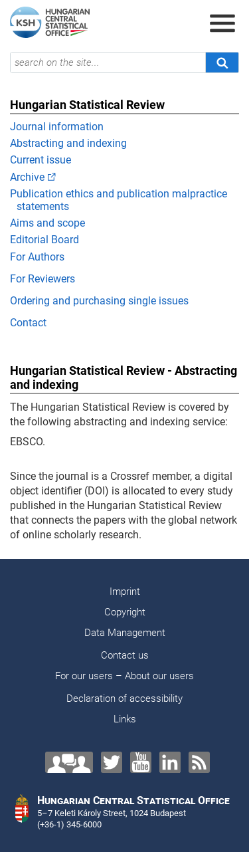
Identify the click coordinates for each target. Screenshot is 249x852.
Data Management (124, 633)
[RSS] (199, 762)
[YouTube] (140, 762)
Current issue (40, 160)
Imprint (125, 591)
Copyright (124, 612)
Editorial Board (44, 239)
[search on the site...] (108, 62)
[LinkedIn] (170, 762)
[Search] (221, 62)
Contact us (125, 655)
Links (125, 719)
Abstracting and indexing (68, 143)
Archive (27, 177)
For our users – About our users (124, 676)
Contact (28, 322)
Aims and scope (47, 223)
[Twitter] (111, 762)
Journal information (57, 126)
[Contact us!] (69, 762)
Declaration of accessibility (124, 698)
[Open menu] (222, 23)
